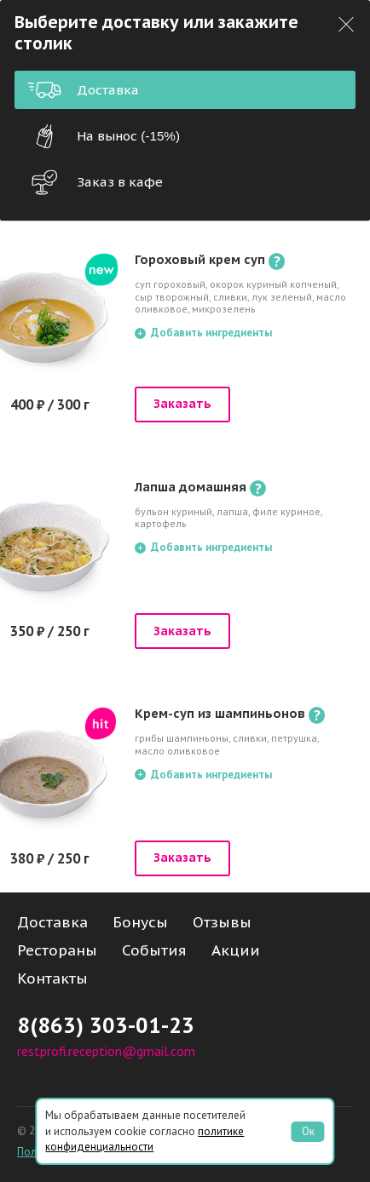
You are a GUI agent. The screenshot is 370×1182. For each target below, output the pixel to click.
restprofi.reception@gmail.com (106, 1050)
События (154, 950)
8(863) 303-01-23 (105, 1025)
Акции (235, 950)
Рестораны (57, 950)
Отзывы (222, 922)
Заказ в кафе (95, 182)
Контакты (52, 978)
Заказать (182, 403)
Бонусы (140, 922)
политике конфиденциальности (144, 1139)
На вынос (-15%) (103, 136)
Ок (308, 1131)
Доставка (83, 89)
